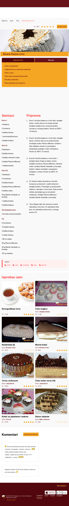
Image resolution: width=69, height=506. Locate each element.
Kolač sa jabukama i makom (18, 406)
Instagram (59, 495)
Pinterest (39, 498)
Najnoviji (51, 60)
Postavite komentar (31, 434)
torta (8, 265)
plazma (44, 265)
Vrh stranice (61, 485)
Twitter (46, 495)
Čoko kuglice (51, 298)
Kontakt (14, 497)
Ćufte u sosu (9, 73)
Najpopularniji (18, 60)
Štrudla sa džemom (11, 79)
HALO (14, 500)
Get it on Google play (61, 492)
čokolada (26, 265)
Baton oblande (51, 406)
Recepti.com (34, 3)
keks (35, 265)
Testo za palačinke (11, 66)
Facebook (40, 495)
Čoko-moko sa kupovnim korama (16, 76)
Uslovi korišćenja (26, 496)
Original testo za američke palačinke (17, 69)
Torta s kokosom (18, 370)
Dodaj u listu (62, 26)
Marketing (9, 497)
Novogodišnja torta (18, 298)
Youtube (52, 495)
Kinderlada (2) (18, 334)
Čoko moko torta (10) (51, 370)
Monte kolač (51, 334)
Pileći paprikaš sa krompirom (14, 83)
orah (16, 265)
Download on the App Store (50, 492)
